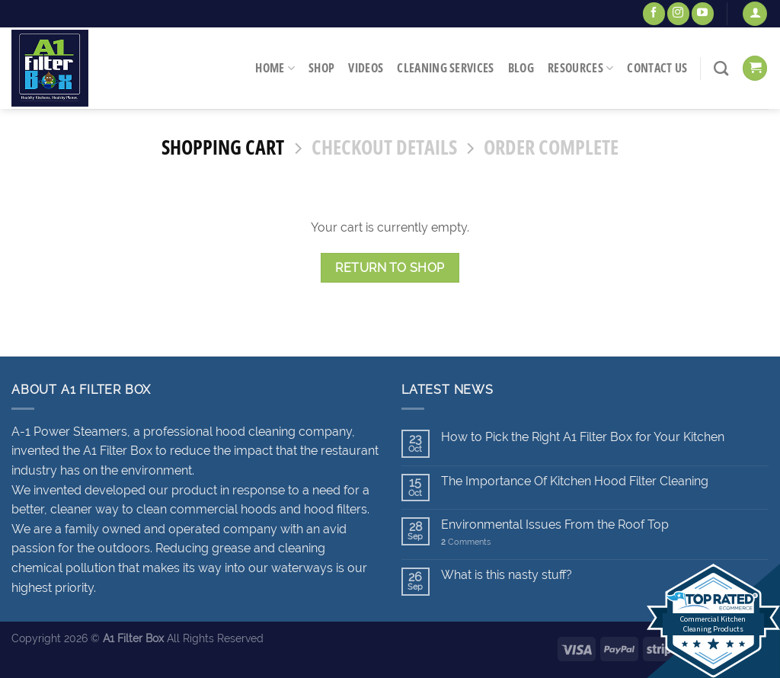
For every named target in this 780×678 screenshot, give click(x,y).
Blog (521, 67)
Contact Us (657, 67)
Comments (466, 542)
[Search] (721, 68)
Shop (321, 67)
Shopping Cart (222, 148)
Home (275, 67)
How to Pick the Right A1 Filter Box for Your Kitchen (582, 437)
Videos (365, 67)
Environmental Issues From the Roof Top (555, 524)
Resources (580, 67)
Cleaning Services (445, 67)
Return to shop (390, 268)
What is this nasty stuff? (506, 575)
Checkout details (384, 148)
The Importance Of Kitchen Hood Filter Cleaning (574, 481)
